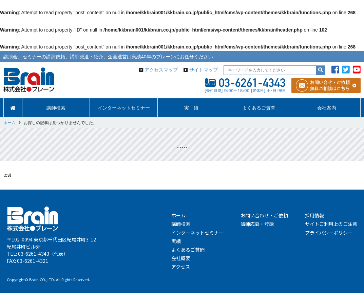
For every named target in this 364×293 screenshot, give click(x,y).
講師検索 (55, 108)
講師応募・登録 (257, 223)
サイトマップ (203, 70)
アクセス (180, 266)
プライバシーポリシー (328, 232)
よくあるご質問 (258, 108)
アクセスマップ (161, 70)
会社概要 (180, 258)
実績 (176, 241)
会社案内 (326, 108)
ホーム (178, 215)
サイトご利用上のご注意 (331, 223)
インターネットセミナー (124, 108)
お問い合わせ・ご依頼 (264, 215)
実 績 (191, 108)
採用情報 (314, 215)
